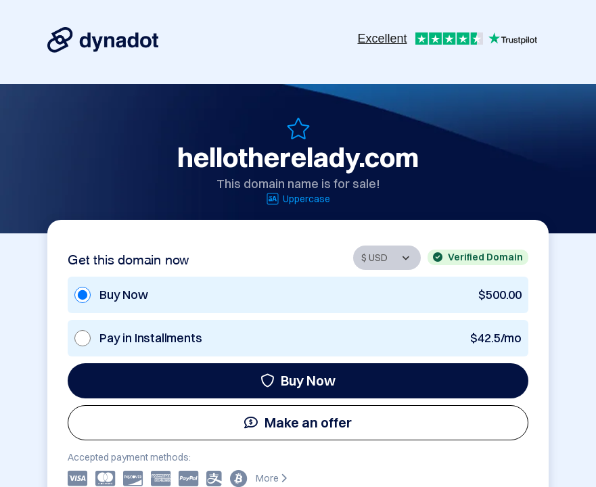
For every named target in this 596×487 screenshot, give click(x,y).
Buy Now (298, 380)
